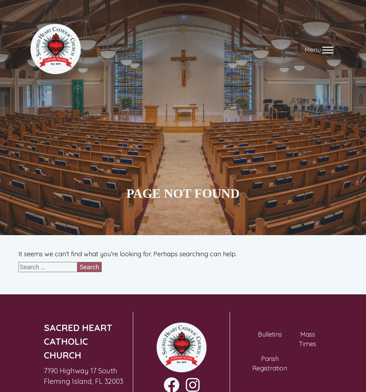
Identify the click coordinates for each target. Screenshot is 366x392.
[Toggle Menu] (327, 50)
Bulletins (270, 334)
